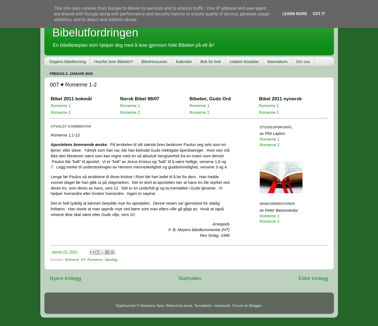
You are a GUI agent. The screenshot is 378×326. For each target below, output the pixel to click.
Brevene (72, 260)
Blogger (255, 306)
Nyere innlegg (65, 278)
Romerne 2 (61, 112)
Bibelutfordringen (95, 32)
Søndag (110, 260)
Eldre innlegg (313, 278)
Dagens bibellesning (67, 61)
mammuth (222, 306)
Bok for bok (210, 61)
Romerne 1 (61, 106)
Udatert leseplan (244, 61)
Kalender (184, 61)
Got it (319, 13)
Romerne (95, 260)
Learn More (294, 13)
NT (83, 260)
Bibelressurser (154, 61)
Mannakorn (277, 61)
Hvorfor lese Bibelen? (113, 61)
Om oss (303, 61)
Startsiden (189, 278)
